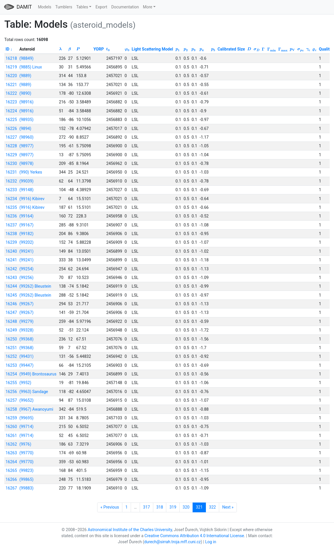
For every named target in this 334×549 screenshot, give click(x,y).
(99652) (26, 400)
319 (172, 507)
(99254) (26, 269)
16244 (11, 286)
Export (101, 7)
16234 (11, 198)
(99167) (26, 225)
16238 (11, 233)
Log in (210, 541)
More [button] (147, 7)
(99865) (26, 479)
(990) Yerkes (30, 172)
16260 (11, 426)
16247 (11, 312)
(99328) (26, 330)
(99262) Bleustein (35, 286)
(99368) (26, 339)
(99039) (26, 181)
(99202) (26, 242)
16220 (11, 75)
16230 (11, 163)
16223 (11, 102)
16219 (11, 67)
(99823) (26, 470)
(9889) (25, 75)
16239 (11, 242)
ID (7, 49)
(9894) (25, 128)
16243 (11, 277)
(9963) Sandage (33, 391)
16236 (11, 216)
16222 (11, 93)
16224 (11, 111)
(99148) (26, 189)
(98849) (26, 58)
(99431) (26, 356)
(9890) (25, 93)
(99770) (26, 453)
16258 (11, 409)
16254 (11, 374)
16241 (11, 260)
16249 (11, 330)
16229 (11, 154)
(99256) (26, 277)
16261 (11, 435)
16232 (11, 181)
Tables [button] (82, 7)
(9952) (25, 382)
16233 (11, 189)
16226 (11, 128)
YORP (98, 49)
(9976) (25, 444)
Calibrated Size (231, 49)
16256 (11, 391)
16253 (11, 365)
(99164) (26, 216)
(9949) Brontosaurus (37, 374)
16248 (11, 321)
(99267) (26, 304)
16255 (11, 382)
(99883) (26, 488)
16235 (11, 207)
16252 (11, 356)
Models (44, 7)
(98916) (26, 102)
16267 (11, 488)
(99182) (26, 233)
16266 (11, 479)
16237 (11, 225)
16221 (11, 84)
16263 (11, 453)
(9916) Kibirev (32, 198)
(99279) (26, 321)
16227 (11, 137)
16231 (11, 172)
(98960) (26, 137)
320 (186, 507)
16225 (11, 119)
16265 (11, 470)
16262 (11, 444)
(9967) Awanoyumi (36, 409)
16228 (11, 146)
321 (199, 507)
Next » (227, 507)
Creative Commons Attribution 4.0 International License (194, 535)
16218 (11, 58)
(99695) (26, 418)
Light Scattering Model (152, 49)
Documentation (125, 7)
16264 (11, 461)
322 (212, 507)
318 (159, 507)
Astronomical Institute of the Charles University (130, 529)
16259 (11, 418)
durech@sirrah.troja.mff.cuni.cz (172, 541)
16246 (11, 304)
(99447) (26, 365)
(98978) (26, 163)
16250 (11, 339)
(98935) (26, 119)
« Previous (110, 507)
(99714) (26, 426)
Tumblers (63, 7)
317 (146, 507)
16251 (11, 347)
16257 (11, 400)
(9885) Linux (30, 67)
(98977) (26, 146)
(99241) (26, 251)
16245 (11, 295)
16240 (11, 251)
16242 (11, 269)
